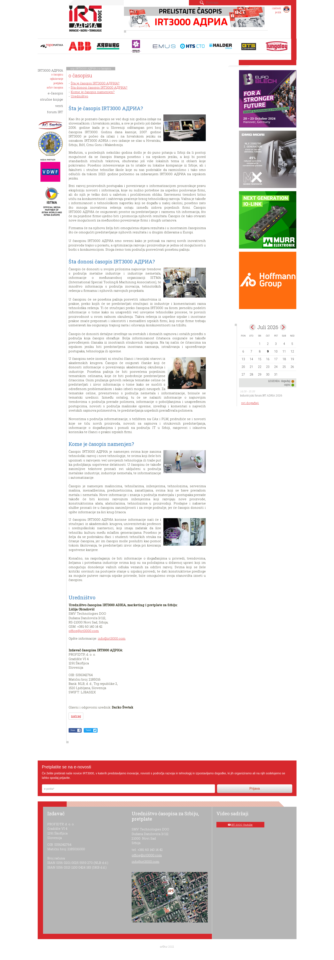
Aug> (283, 327)
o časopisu (105, 68)
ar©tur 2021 (167, 946)
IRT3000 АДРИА (86, 68)
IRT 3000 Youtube (242, 825)
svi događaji (250, 403)
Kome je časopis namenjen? (93, 92)
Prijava (254, 788)
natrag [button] (76, 716)
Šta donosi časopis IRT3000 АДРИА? (99, 87)
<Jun (252, 327)
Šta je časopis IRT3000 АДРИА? (95, 83)
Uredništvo (79, 96)
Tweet (88, 730)
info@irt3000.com (111, 638)
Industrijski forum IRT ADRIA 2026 (261, 395)
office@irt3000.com (84, 631)
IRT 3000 (86, 21)
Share (72, 730)
